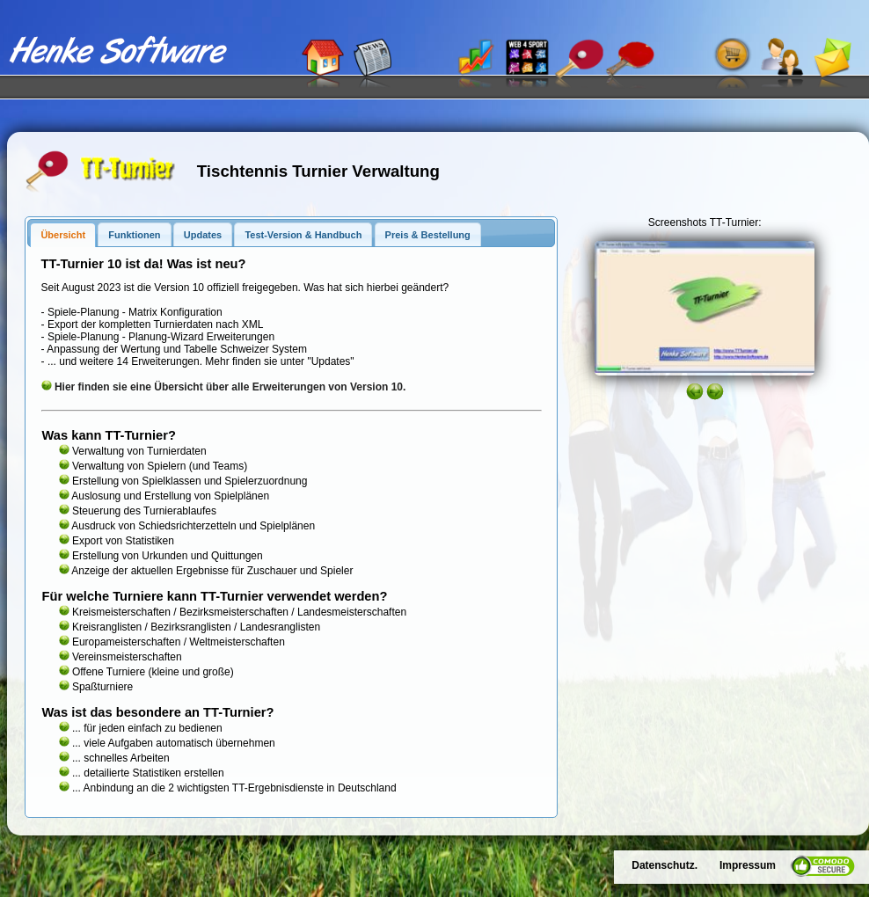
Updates (203, 235)
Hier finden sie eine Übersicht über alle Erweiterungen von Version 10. (230, 387)
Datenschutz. (664, 865)
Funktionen (134, 235)
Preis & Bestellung (428, 235)
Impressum (747, 865)
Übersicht (62, 235)
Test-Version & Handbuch (303, 235)
